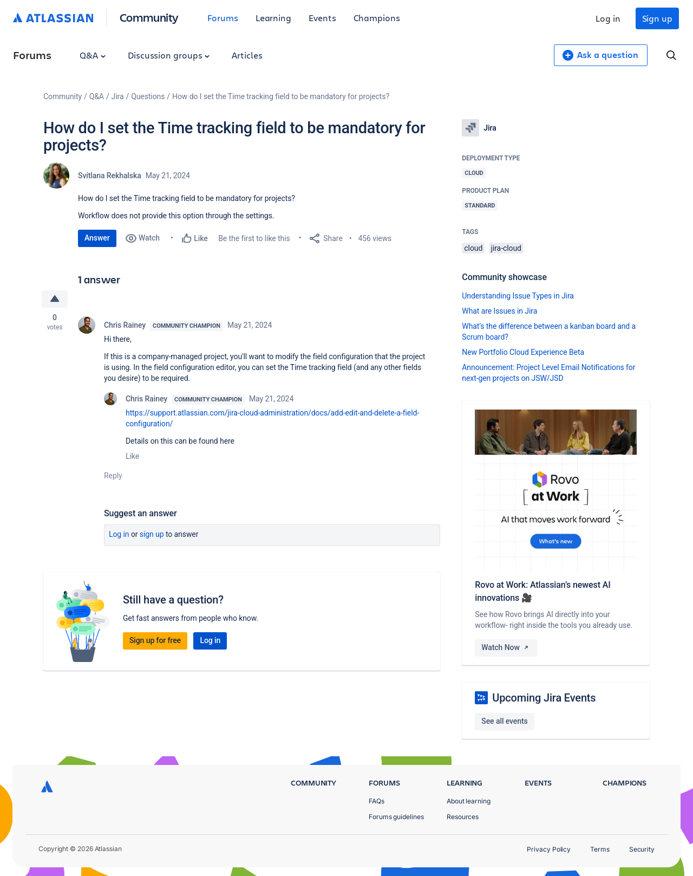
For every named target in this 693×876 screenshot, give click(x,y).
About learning (469, 801)
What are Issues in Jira (499, 311)
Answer (97, 237)
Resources (463, 817)
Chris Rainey (125, 325)
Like (132, 456)
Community (149, 17)
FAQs (376, 801)
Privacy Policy (549, 849)
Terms (600, 849)
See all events (504, 721)
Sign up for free (155, 640)
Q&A (93, 55)
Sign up (657, 18)
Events (322, 17)
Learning (273, 17)
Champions (377, 17)
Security (642, 849)
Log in (608, 18)
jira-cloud (506, 248)
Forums (222, 17)
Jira (118, 96)
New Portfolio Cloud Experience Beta (523, 352)
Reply (113, 475)
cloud (473, 248)
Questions (148, 96)
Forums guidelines (396, 817)
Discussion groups (169, 55)
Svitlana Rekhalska (109, 175)
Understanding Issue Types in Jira (518, 295)
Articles (247, 55)
